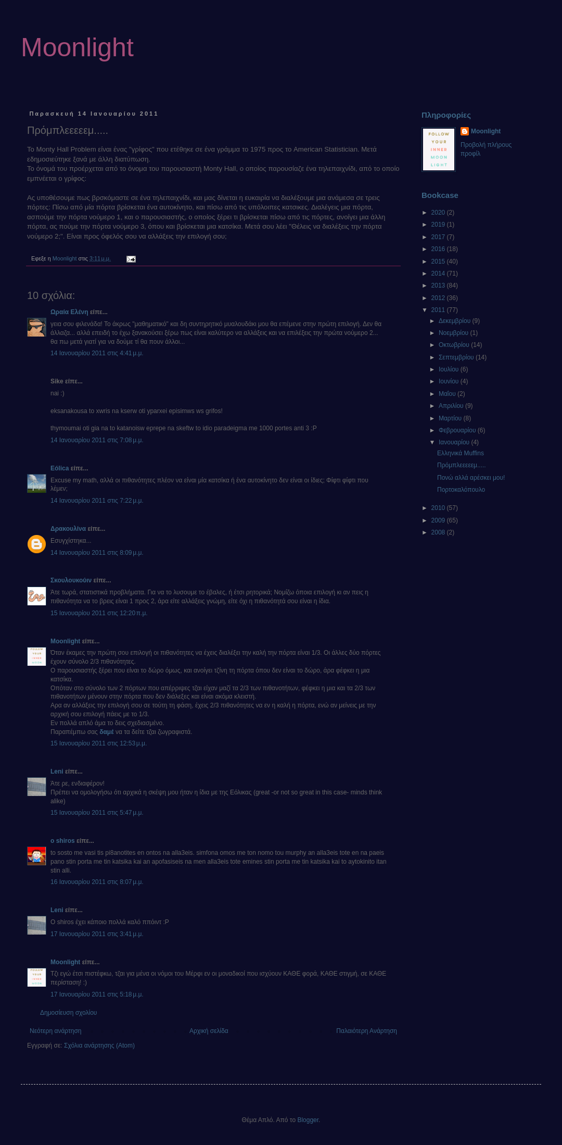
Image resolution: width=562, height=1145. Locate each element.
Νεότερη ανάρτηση (55, 1031)
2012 (439, 298)
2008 (439, 532)
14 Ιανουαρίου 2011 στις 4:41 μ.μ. (97, 353)
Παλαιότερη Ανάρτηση (366, 1031)
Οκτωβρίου (455, 345)
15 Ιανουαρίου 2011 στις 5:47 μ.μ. (97, 812)
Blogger (307, 1120)
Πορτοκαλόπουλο (461, 489)
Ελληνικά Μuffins (460, 453)
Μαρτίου (451, 418)
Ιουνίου (450, 381)
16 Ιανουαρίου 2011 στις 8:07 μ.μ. (97, 882)
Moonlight (77, 47)
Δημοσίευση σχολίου (68, 1012)
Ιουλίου (450, 369)
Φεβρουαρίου (458, 430)
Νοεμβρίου (454, 333)
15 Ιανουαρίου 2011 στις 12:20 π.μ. (99, 613)
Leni (56, 771)
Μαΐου (448, 393)
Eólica (59, 468)
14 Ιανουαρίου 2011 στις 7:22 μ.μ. (97, 500)
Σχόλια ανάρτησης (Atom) (99, 1045)
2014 (439, 273)
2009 (439, 520)
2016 (439, 249)
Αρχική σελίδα (208, 1031)
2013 (439, 285)
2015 (439, 261)
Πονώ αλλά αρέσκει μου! (471, 477)
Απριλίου (452, 405)
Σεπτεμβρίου (457, 357)
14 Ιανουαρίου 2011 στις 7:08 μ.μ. (97, 440)
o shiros (62, 840)
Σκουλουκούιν (71, 580)
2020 (439, 212)
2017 (439, 237)
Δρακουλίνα (68, 528)
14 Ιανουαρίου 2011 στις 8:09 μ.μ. (97, 552)
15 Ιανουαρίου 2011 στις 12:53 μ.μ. (98, 743)
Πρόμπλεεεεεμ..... (461, 465)
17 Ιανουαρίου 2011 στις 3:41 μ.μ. (97, 934)
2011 (439, 310)
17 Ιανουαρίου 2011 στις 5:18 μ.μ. (97, 994)
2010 (439, 508)
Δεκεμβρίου (455, 321)
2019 (439, 224)
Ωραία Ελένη (69, 312)
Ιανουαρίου (455, 442)
